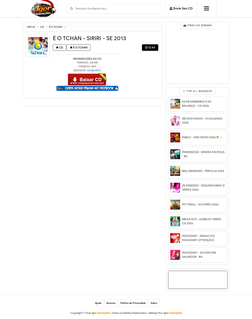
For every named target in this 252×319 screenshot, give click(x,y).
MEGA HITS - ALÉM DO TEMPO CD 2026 (201, 221)
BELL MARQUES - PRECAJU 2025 (203, 171)
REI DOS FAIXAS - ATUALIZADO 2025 (202, 120)
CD (59, 47)
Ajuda (98, 302)
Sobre (154, 302)
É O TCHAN (78, 47)
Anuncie (110, 302)
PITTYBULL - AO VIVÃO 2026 (200, 204)
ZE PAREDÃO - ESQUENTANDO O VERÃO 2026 (203, 187)
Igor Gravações (173, 313)
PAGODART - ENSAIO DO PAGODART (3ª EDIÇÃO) (198, 238)
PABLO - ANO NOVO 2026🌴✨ (202, 137)
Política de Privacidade (133, 302)
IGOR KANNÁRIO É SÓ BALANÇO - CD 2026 (196, 104)
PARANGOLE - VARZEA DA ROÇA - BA (203, 154)
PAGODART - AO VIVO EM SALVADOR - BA (199, 255)
